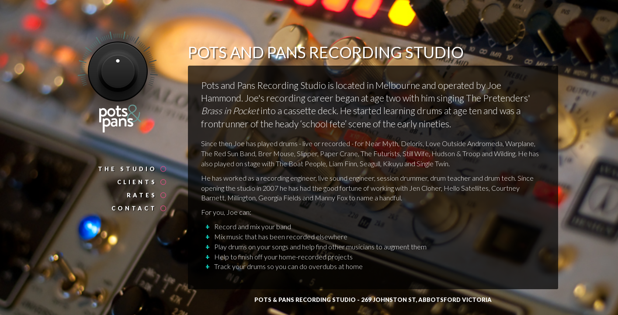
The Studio (132, 168)
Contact (139, 208)
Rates (147, 195)
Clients (142, 182)
